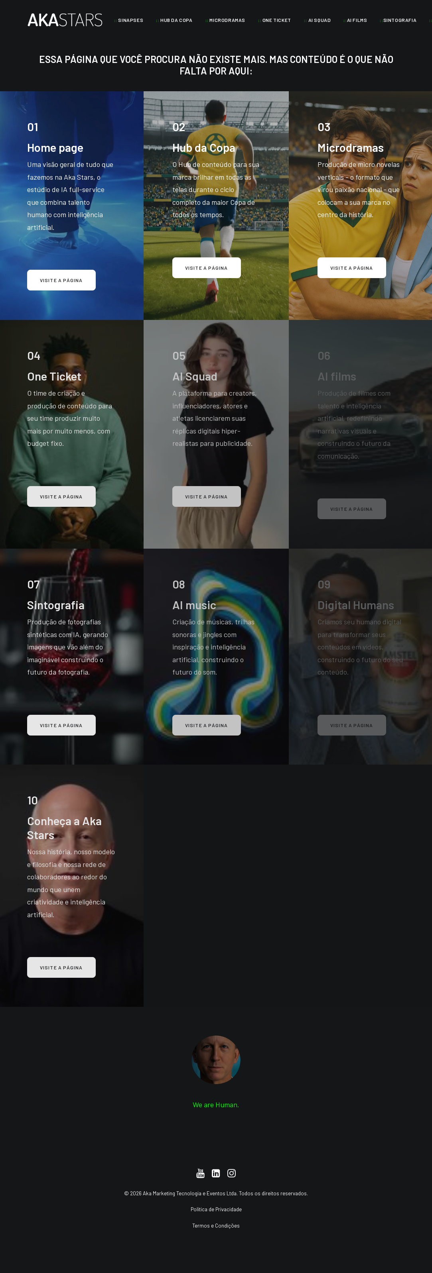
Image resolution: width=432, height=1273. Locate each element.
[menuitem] (128, 19)
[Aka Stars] (65, 20)
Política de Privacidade (216, 1209)
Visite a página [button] (61, 280)
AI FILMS (355, 20)
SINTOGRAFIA (397, 20)
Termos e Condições (216, 1225)
